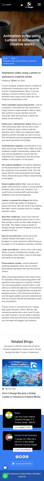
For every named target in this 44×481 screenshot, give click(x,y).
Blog (13, 58)
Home (5, 58)
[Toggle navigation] (39, 4)
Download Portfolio (22, 464)
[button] (3, 408)
